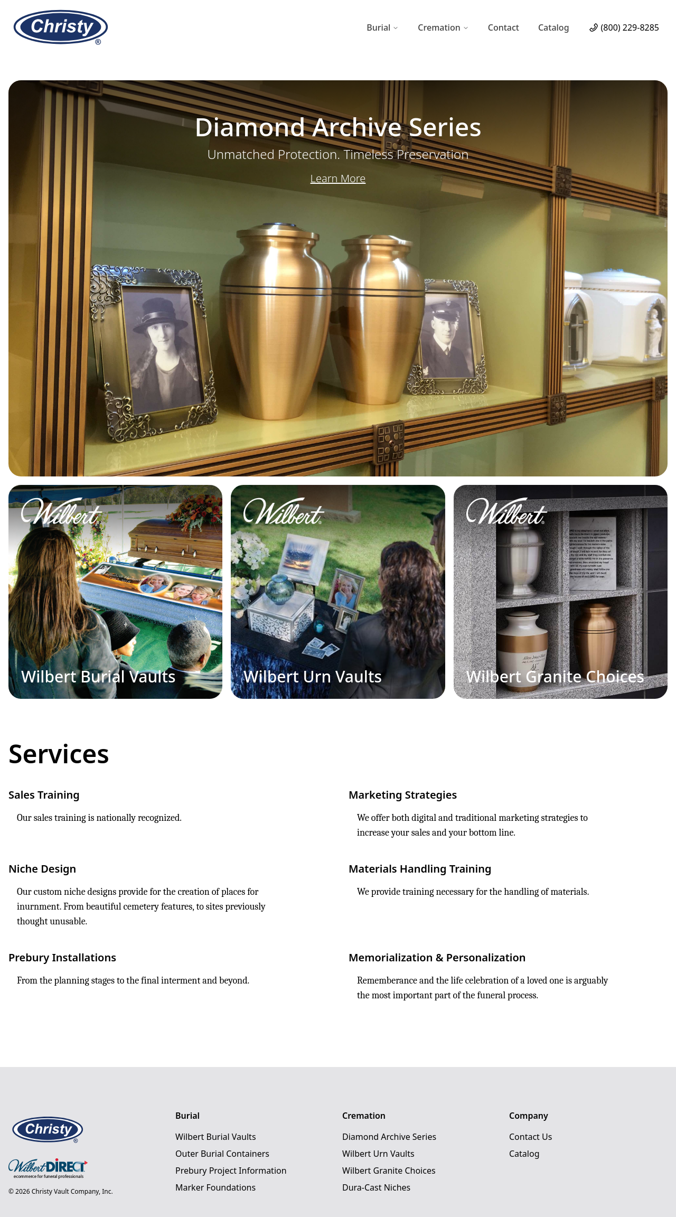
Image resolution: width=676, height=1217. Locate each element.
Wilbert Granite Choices (389, 1170)
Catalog (553, 27)
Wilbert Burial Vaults (215, 1137)
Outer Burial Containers (222, 1153)
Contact (503, 27)
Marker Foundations (215, 1187)
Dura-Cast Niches (376, 1187)
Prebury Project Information (231, 1170)
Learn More (338, 178)
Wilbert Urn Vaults (378, 1153)
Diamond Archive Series (389, 1137)
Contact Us (530, 1137)
